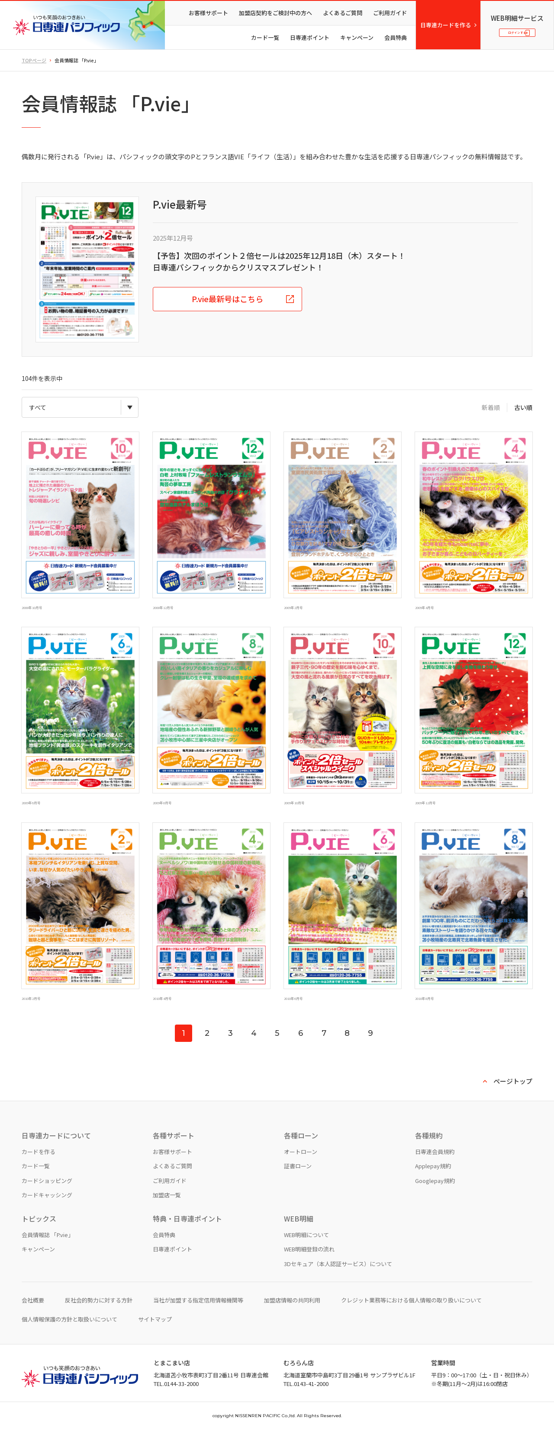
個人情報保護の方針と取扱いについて (69, 1333)
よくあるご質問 (342, 13)
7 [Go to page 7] (324, 1047)
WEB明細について (306, 1249)
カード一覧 (265, 37)
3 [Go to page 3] (230, 1047)
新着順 (491, 407)
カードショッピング (47, 1195)
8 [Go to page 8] (347, 1047)
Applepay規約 (433, 1180)
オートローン (300, 1166)
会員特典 (395, 37)
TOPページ (34, 60)
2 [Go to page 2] (207, 1047)
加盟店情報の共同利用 (292, 1315)
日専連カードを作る (445, 25)
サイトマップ (155, 1333)
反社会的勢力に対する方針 (98, 1315)
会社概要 (33, 1315)
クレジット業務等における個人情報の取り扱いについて (411, 1315)
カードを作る (38, 1166)
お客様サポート (208, 13)
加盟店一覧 (167, 1209)
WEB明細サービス (517, 13)
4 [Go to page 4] (254, 1047)
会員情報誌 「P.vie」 (48, 1249)
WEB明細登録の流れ (309, 1264)
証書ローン (298, 1180)
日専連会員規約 (434, 1166)
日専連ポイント (309, 37)
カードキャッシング (47, 1209)
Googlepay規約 (435, 1195)
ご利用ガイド (390, 13)
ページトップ (512, 1095)
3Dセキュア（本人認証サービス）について (338, 1278)
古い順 (523, 407)
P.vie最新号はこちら (227, 298)
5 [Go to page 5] (277, 1047)
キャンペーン (357, 37)
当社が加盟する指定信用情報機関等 (198, 1315)
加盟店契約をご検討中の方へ (275, 13)
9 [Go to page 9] (370, 1047)
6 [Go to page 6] (300, 1047)
